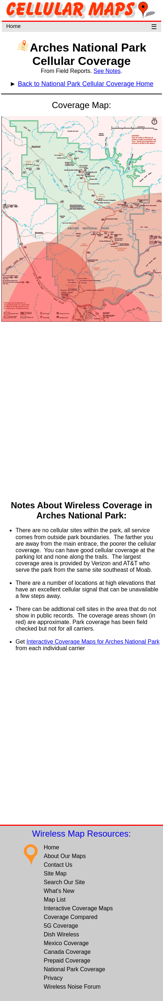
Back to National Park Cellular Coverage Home (85, 83)
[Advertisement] (81, 412)
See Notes (107, 71)
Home (13, 26)
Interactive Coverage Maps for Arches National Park (92, 642)
